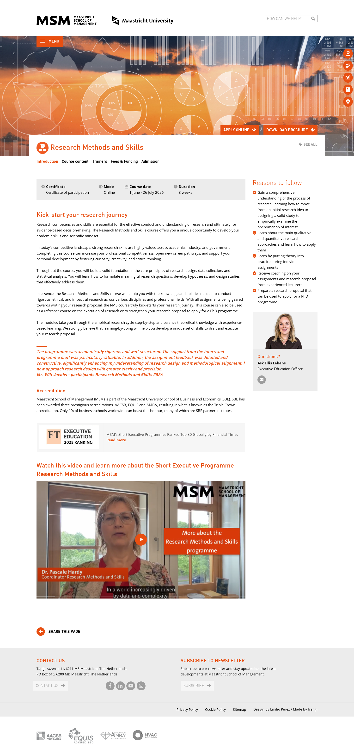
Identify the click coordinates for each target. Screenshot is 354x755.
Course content (75, 161)
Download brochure (287, 130)
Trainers (99, 161)
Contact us (47, 686)
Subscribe (193, 686)
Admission (150, 161)
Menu (49, 41)
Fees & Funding (124, 161)
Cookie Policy (215, 709)
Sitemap (239, 709)
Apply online (236, 130)
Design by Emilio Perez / (273, 709)
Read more (116, 439)
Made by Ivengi (305, 709)
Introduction (47, 161)
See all (310, 144)
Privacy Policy (187, 709)
